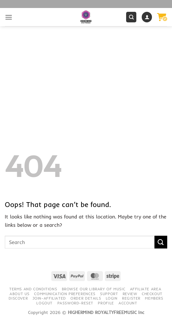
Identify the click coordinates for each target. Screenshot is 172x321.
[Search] (131, 17)
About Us (20, 293)
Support (109, 293)
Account (127, 303)
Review (130, 293)
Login (112, 298)
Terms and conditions (33, 289)
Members (154, 298)
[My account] (147, 17)
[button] (8, 17)
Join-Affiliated (49, 298)
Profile (106, 303)
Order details (85, 298)
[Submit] (160, 242)
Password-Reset (75, 303)
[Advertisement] (86, 74)
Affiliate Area (145, 289)
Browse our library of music (93, 289)
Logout (44, 303)
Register (131, 298)
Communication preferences (64, 293)
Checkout (152, 293)
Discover (18, 298)
